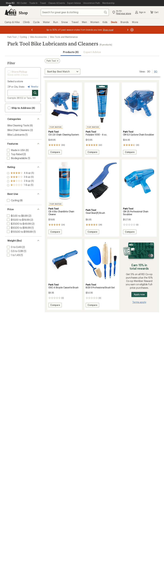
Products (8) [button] (71, 52)
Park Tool (12, 37)
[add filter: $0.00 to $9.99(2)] (17, 215)
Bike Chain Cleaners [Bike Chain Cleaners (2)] (18, 130)
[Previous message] (32, 30)
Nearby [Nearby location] (32, 87)
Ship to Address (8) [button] (21, 107)
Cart (154, 12)
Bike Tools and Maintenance (64, 37)
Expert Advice (92, 52)
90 (155, 71)
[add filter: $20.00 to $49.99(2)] (18, 223)
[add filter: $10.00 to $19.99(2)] (17, 219)
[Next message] (128, 30)
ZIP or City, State (16, 86)
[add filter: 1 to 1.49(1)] (13, 254)
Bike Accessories (38, 37)
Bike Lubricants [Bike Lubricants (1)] (16, 134)
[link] (64, 104)
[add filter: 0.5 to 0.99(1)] (14, 250)
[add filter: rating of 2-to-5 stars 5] (20, 181)
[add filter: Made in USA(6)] (15, 150)
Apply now (139, 294)
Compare (55, 152)
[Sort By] (62, 71)
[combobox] (75, 12)
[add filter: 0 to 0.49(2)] (13, 246)
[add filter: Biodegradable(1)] (16, 158)
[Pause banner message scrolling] (132, 30)
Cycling (23, 37)
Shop (23, 12)
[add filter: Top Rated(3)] (14, 154)
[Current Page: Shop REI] (10, 3)
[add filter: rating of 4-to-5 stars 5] (20, 173)
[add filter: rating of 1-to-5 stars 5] (20, 185)
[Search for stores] (35, 93)
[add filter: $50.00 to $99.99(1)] (18, 227)
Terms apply (139, 302)
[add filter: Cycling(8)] (12, 200)
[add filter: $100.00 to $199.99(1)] (19, 231)
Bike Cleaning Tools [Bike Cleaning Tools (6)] (18, 125)
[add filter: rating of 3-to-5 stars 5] (20, 177)
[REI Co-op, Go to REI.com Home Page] (10, 12)
